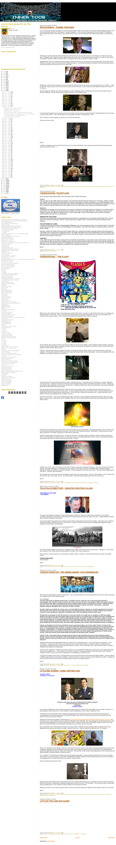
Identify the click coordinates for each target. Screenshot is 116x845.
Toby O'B (12, 28)
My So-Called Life (61, 482)
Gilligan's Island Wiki (6, 293)
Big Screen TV (46, 794)
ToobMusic (77, 833)
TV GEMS (3, 232)
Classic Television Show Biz (8, 337)
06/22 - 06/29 (7, 142)
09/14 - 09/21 (7, 124)
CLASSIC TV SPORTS (7, 253)
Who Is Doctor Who (6, 368)
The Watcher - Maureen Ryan (8, 326)
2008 (4, 186)
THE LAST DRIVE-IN (6, 244)
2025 (4, 73)
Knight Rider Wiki (5, 298)
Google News (4, 385)
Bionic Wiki (4, 289)
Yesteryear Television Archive (8, 336)
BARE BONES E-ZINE (7, 260)
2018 (4, 84)
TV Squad (3, 272)
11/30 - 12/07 (7, 97)
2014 (4, 90)
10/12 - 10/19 (7, 118)
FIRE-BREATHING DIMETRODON (10, 249)
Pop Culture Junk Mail (6, 312)
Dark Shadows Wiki (6, 290)
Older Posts (111, 837)
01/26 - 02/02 (7, 172)
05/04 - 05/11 (7, 152)
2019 (4, 82)
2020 (4, 81)
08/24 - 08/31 (7, 128)
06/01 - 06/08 (7, 146)
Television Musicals (6, 367)
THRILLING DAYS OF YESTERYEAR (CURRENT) (14, 219)
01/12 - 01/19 (7, 175)
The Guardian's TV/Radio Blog (9, 275)
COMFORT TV (5, 251)
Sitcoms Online (5, 345)
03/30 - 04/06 (7, 159)
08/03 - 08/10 (7, 133)
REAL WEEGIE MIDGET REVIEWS (10, 236)
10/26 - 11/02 (7, 105)
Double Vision (75, 186)
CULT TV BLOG (5, 254)
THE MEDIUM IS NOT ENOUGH (9, 223)
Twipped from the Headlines (82, 665)
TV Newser (4, 310)
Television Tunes (5, 359)
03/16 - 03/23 (7, 162)
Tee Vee (3, 349)
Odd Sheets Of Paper (6, 376)
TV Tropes (4, 341)
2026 (4, 71)
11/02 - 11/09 (7, 103)
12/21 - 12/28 (7, 93)
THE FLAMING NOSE (7, 222)
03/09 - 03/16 (7, 164)
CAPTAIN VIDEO (5, 258)
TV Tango (3, 343)
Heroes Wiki (4, 295)
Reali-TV (72, 833)
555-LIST (3, 375)
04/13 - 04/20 (7, 156)
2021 (4, 79)
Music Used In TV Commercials (9, 362)
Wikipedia (3, 285)
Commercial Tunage (6, 286)
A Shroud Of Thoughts (7, 276)
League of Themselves (48, 833)
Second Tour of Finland (7, 366)
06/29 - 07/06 (7, 140)
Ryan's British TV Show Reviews (9, 346)
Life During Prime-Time (65, 794)
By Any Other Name (66, 186)
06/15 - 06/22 (7, 143)
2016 (4, 87)
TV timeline (72, 665)
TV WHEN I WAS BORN (7, 230)
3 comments (58, 481)
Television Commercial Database (9, 361)
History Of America (6, 384)
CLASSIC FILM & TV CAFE (8, 255)
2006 (4, 190)
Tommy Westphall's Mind (7, 264)
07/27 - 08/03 (7, 134)
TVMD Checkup (5, 352)
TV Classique (83, 833)
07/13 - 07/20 (7, 137)
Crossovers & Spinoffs (7, 262)
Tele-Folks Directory (109, 186)
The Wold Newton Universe (8, 314)
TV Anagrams (4, 373)
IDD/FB (95, 186)
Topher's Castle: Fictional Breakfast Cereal (12, 371)
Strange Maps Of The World (8, 372)
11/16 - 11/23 (7, 100)
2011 (4, 182)
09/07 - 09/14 (7, 125)
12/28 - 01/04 (7, 92)
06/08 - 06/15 (7, 145)
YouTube (3, 271)
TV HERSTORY (5, 231)
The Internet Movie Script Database (10, 350)
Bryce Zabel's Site (5, 327)
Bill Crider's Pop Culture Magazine (10, 273)
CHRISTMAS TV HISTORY (8, 257)
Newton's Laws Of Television (8, 357)
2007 (4, 188)
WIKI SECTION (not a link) (8, 284)
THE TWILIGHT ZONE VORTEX (9, 228)
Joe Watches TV (5, 281)
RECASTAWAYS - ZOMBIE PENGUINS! (57, 27)
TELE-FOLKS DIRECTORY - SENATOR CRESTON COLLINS (66, 488)
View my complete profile (8, 47)
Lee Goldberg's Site (6, 322)
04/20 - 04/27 (7, 155)
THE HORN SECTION (7, 248)
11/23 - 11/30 (7, 99)
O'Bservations (46, 251)
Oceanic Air (4, 364)
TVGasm (3, 328)
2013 (4, 179)
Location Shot (63, 566)
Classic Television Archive (7, 309)
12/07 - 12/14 (7, 96)
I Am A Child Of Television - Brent (9, 280)
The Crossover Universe (7, 267)
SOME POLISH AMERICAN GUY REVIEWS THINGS (14, 233)
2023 (4, 76)
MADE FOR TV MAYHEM (7, 241)
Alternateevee (46, 186)
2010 (4, 183)
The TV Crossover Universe (8, 266)
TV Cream (4, 355)
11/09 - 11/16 (7, 102)
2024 (4, 74)
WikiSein (3, 308)
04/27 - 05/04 (7, 153)
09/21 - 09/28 (7, 122)
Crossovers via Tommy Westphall (9, 263)
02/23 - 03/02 (7, 167)
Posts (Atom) (51, 841)
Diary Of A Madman (6, 313)
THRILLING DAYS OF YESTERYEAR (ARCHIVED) (14, 221)
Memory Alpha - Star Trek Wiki (9, 301)
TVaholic (3, 325)
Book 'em (60, 186)
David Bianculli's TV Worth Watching (10, 278)
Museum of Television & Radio (9, 353)
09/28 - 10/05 (7, 121)
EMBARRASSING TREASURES (9, 250)
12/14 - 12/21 (7, 95)
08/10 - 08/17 (7, 131)
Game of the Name (83, 186)
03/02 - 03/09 (7, 165)
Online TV (67, 833)
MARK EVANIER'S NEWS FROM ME (10, 226)
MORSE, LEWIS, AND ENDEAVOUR (10, 303)
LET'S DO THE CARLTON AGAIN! (55, 801)
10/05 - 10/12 (7, 119)
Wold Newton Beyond (6, 316)
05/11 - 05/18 (7, 150)
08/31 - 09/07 (7, 127)
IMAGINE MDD (5, 246)
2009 (4, 185)
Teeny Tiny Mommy (6, 379)
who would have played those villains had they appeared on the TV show (89, 719)
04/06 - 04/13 (7, 158)
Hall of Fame (91, 186)
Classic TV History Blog (7, 282)
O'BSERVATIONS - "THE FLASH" (54, 257)
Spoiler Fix (4, 331)
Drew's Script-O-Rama (7, 358)
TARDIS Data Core (6, 307)
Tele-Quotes (47, 795)
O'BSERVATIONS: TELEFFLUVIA (54, 193)
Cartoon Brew (4, 318)
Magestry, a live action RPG (8, 377)
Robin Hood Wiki (5, 305)
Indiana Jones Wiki (6, 296)
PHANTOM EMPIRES (6, 237)
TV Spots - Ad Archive (6, 334)
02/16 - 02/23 (7, 168)
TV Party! (3, 344)
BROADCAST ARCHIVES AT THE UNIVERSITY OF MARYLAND (17, 259)
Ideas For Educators (6, 380)
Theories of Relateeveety (88, 566)
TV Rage (3, 340)
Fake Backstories (5, 321)
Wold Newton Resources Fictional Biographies (13, 317)
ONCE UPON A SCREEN (7, 239)
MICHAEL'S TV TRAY (6, 240)
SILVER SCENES (5, 235)
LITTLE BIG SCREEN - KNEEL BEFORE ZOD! (60, 671)
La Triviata (57, 794)
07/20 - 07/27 (7, 136)
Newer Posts (43, 837)
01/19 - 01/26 (7, 174)
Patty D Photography (6, 381)
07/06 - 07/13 (7, 139)
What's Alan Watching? (7, 277)
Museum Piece (81, 794)
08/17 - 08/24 (7, 130)
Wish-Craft (42, 187)
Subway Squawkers (6, 382)
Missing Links (53, 482)
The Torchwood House (7, 370)
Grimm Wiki (4, 294)
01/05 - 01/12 (7, 177)
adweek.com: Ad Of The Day (8, 348)
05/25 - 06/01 (7, 147)
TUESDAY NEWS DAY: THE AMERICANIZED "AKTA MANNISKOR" (69, 572)
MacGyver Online (5, 300)
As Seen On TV (53, 186)
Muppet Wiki (4, 304)
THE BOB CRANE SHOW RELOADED (11, 227)
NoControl (3, 269)
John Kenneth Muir (6, 323)
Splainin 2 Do (103, 794)
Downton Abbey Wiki (6, 291)
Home (77, 837)
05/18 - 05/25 (7, 149)
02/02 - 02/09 (7, 171)
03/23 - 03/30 (7, 161)
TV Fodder (4, 330)
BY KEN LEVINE (5, 224)
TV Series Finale (5, 332)
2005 (4, 191)
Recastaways (101, 186)
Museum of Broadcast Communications (11, 354)
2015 (4, 88)
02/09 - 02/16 (7, 170)
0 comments (58, 185)
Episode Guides (5, 268)
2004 (4, 193)
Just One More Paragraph (7, 363)
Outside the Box (75, 482)
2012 (4, 180)
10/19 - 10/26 (7, 106)
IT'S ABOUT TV (5, 245)
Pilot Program (53, 251)
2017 (4, 85)
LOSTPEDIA (4, 299)
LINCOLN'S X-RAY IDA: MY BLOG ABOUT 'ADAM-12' (15, 242)
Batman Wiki (4, 287)
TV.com (3, 339)
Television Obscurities (6, 335)
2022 (4, 77)
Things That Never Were (7, 319)
